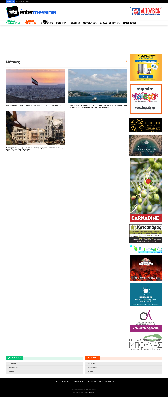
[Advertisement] (66, 42)
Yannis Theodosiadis (90, 392)
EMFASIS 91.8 (13, 22)
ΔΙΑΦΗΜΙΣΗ (20, 1)
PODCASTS (47, 22)
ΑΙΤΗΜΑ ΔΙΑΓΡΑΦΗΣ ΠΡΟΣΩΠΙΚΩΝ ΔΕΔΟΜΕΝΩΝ (102, 382)
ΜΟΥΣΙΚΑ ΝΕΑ (90, 23)
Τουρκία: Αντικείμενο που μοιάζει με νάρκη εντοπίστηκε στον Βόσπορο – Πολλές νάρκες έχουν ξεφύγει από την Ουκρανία (97, 106)
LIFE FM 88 (30, 22)
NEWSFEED (75, 23)
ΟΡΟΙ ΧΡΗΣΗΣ (78, 382)
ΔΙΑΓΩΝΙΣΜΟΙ (129, 23)
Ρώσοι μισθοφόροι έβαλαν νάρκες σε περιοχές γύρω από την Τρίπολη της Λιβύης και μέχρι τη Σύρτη (34, 149)
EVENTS (11, 372)
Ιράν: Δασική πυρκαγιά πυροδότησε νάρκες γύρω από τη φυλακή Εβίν (34, 105)
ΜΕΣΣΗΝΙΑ (61, 23)
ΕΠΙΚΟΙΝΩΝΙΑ (29, 1)
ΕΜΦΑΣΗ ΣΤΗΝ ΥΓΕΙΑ (110, 23)
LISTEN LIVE (12, 363)
